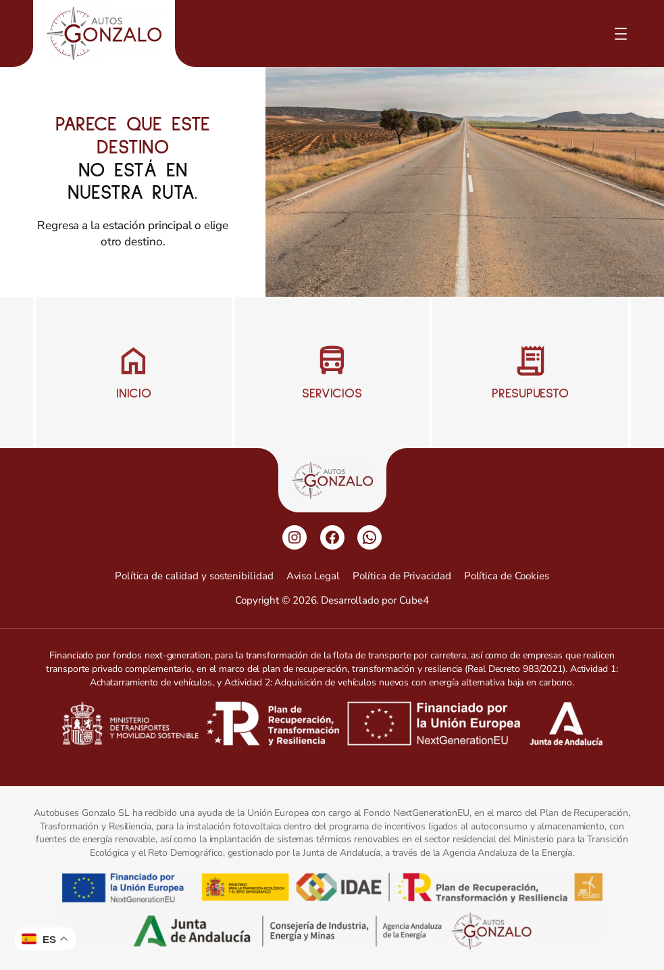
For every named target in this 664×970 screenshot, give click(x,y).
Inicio (133, 393)
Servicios (332, 393)
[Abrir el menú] (621, 34)
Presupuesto (530, 393)
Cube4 (414, 600)
